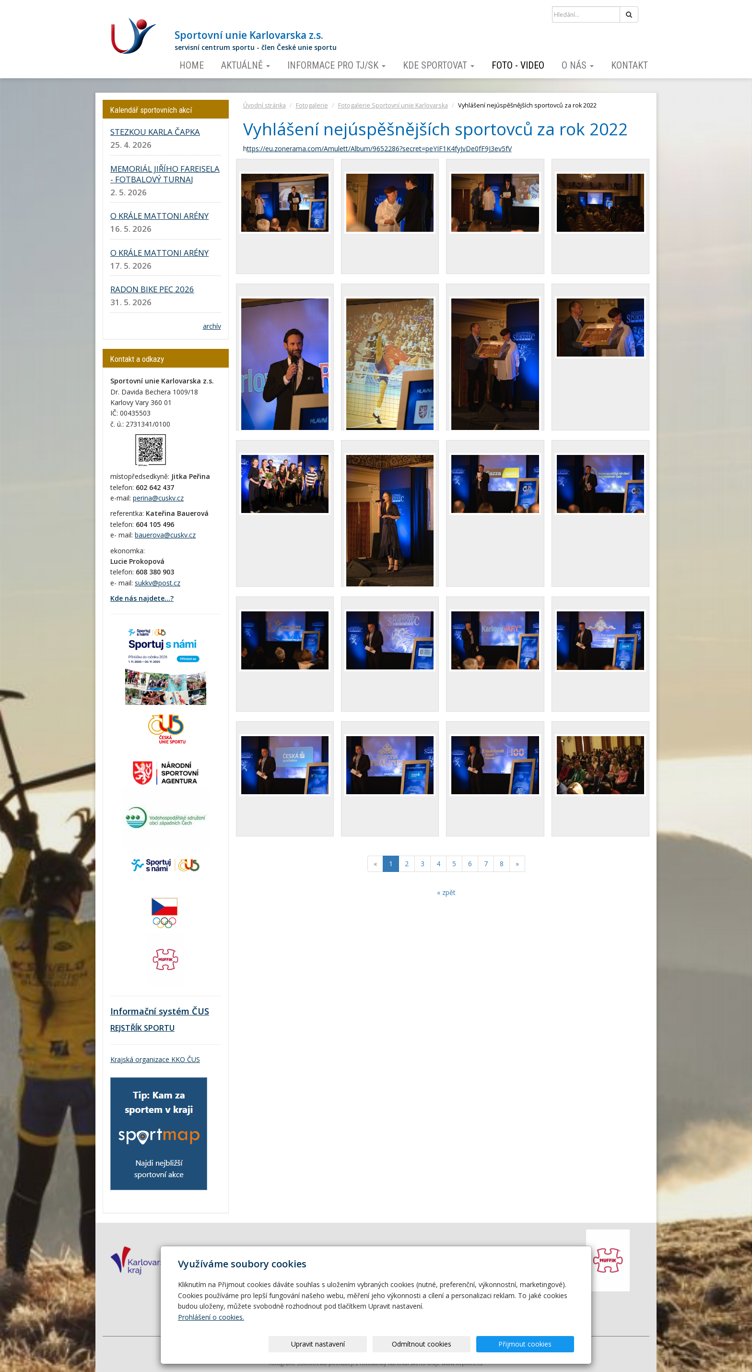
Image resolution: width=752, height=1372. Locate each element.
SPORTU (158, 1028)
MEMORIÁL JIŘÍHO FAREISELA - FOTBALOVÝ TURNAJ (165, 174)
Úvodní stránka (264, 105)
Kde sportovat (438, 65)
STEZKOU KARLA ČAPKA (155, 131)
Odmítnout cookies (458, 1343)
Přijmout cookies (537, 1343)
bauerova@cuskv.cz (165, 534)
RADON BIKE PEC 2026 (152, 289)
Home (191, 65)
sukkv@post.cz (157, 582)
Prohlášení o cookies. (211, 1317)
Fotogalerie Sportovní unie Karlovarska (393, 105)
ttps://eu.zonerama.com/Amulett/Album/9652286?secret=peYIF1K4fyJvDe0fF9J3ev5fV (379, 148)
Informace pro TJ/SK (336, 65)
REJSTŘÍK (126, 1028)
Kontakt (629, 65)
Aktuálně (245, 65)
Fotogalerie (312, 105)
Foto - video (518, 65)
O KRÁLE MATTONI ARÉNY (159, 215)
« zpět (446, 892)
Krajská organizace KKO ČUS (155, 1059)
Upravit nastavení (379, 1343)
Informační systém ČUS (159, 1011)
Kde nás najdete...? (142, 598)
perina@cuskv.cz (158, 497)
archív (212, 326)
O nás (578, 65)
